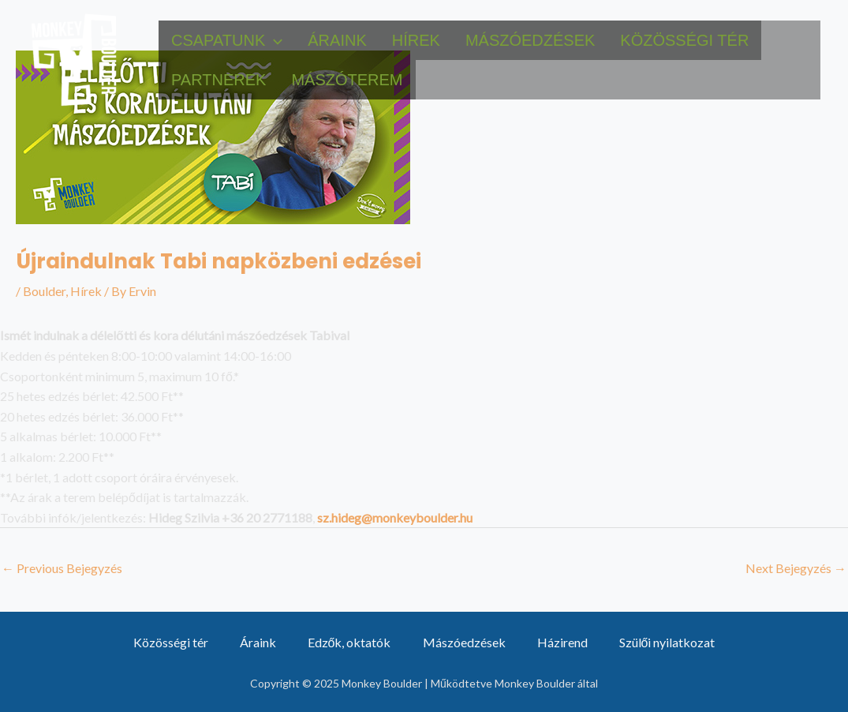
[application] (273, 40)
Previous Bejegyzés (62, 567)
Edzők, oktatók (349, 642)
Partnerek (218, 79)
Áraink (337, 40)
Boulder (44, 290)
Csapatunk (226, 40)
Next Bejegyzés (795, 567)
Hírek (416, 40)
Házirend (562, 642)
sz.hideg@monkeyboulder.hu (395, 517)
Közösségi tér (684, 40)
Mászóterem (346, 79)
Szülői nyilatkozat (667, 642)
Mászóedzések (530, 40)
